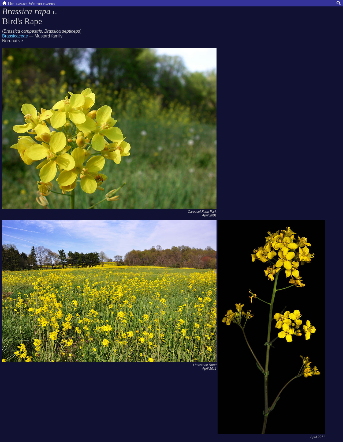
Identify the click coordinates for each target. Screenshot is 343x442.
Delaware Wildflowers (28, 3)
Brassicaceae (15, 36)
